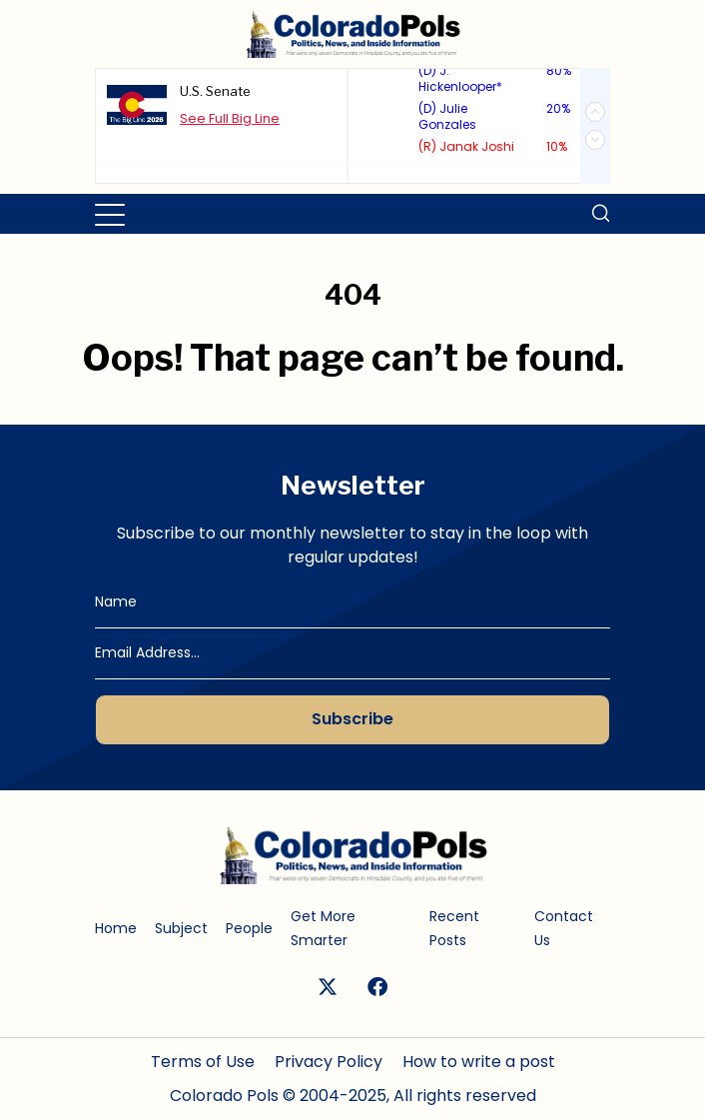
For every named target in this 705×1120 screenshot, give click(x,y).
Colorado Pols (224, 1095)
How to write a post (478, 1061)
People (249, 928)
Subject (181, 928)
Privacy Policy (328, 1061)
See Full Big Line (230, 117)
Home (116, 928)
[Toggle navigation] (111, 214)
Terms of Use (203, 1061)
